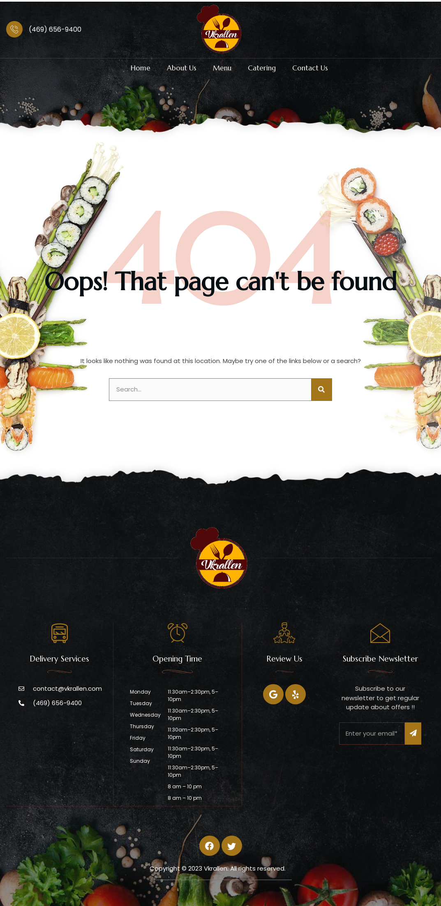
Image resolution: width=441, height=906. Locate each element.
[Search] (321, 390)
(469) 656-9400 (55, 29)
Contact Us (310, 68)
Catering (262, 68)
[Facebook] (273, 694)
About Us (181, 68)
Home (140, 68)
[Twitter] (295, 694)
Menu (222, 68)
